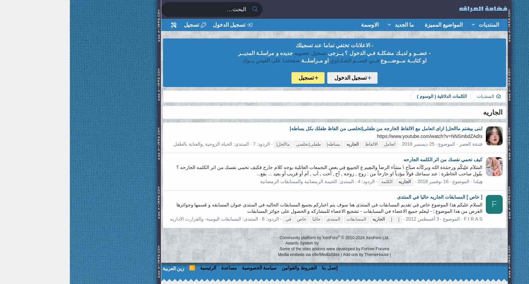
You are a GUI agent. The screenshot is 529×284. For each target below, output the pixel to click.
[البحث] (135, 9)
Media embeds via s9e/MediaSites (239, 254)
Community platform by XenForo (264, 237)
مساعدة (159, 268)
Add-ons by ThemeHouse (296, 254)
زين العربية (104, 268)
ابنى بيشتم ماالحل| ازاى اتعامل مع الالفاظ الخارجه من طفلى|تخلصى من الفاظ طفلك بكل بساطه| (316, 128)
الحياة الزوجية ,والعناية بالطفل (133, 144)
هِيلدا (408, 181)
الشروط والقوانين (229, 268)
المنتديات (419, 25)
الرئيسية (138, 268)
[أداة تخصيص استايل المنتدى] (104, 25)
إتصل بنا (260, 268)
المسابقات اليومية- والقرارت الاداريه (135, 219)
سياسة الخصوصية (189, 268)
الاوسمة (300, 25)
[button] (403, 25)
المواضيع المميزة (373, 25)
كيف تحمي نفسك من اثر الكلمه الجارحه (373, 159)
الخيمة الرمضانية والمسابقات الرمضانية (228, 181)
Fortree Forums (305, 249)
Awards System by (265, 243)
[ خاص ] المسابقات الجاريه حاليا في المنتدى (370, 197)
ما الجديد (334, 25)
